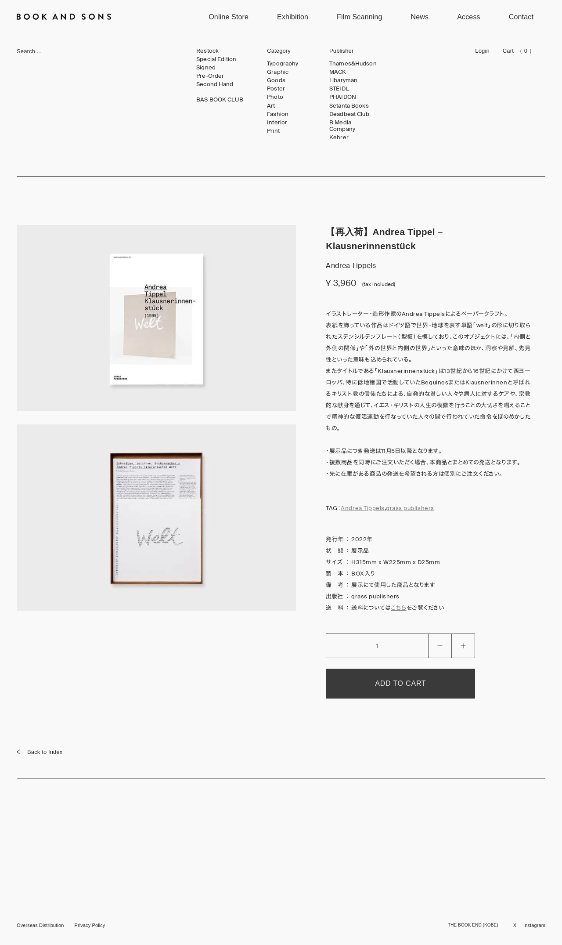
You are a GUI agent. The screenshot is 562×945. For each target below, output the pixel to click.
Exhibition (292, 17)
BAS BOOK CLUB (219, 99)
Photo (275, 97)
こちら (399, 608)
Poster (276, 88)
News (420, 17)
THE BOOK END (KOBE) (473, 925)
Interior (277, 122)
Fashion (277, 114)
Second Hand (214, 84)
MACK (337, 72)
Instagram (534, 925)
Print (273, 130)
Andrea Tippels (362, 508)
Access (468, 17)
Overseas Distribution (40, 925)
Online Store (229, 17)
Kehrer (339, 137)
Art (271, 105)
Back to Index (39, 752)
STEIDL (339, 88)
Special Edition (216, 59)
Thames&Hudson (353, 63)
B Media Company (342, 126)
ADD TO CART (400, 683)
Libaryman (343, 80)
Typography (282, 63)
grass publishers (410, 508)
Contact (521, 17)
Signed (206, 67)
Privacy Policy (89, 925)
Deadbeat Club (349, 114)
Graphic (277, 72)
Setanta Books (349, 105)
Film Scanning (359, 17)
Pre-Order (210, 76)
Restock (207, 50)
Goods (276, 80)
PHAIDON (342, 97)
